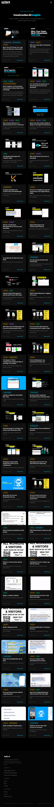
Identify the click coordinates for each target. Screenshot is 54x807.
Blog (5, 783)
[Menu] (51, 2)
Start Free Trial (7, 796)
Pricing (5, 791)
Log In (5, 794)
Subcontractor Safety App (10, 775)
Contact (6, 785)
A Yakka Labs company (27, 803)
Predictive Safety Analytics (10, 772)
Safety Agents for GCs (9, 770)
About (5, 781)
